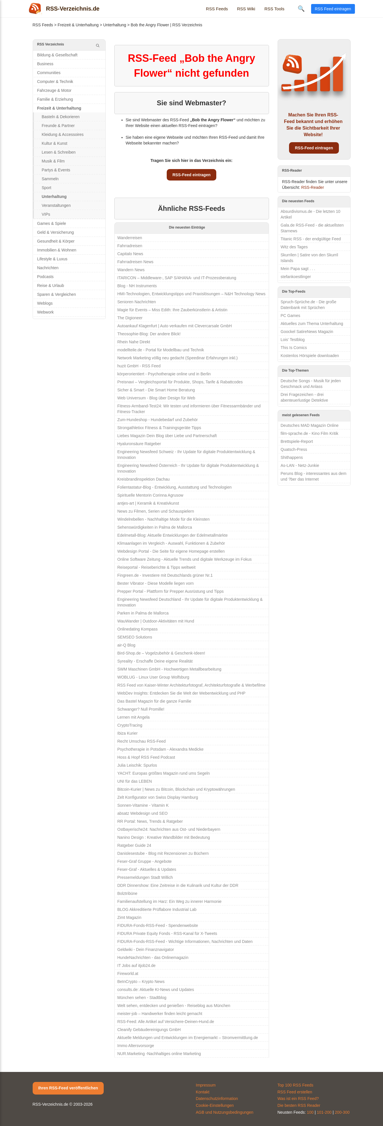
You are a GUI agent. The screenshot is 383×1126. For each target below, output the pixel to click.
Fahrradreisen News (135, 261)
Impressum (206, 1085)
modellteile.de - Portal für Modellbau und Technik (160, 350)
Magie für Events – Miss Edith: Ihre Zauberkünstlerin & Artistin (172, 310)
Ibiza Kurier (127, 733)
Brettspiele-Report (297, 441)
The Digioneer (130, 318)
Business (45, 64)
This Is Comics (294, 347)
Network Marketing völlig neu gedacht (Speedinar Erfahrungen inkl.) (177, 358)
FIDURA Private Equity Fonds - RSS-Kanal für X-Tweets (167, 933)
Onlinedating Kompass (137, 629)
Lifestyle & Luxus (52, 259)
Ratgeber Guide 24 (134, 845)
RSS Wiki (246, 8)
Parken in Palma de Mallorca (143, 613)
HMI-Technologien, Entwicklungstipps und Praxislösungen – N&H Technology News (191, 294)
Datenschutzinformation (217, 1098)
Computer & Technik (55, 81)
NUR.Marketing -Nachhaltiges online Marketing (159, 1053)
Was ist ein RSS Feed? (298, 1098)
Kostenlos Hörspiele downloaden (310, 355)
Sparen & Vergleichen (56, 294)
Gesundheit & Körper (56, 241)
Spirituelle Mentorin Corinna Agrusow (150, 495)
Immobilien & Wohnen (56, 250)
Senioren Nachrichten (136, 302)
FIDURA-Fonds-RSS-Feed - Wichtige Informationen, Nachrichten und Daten (185, 941)
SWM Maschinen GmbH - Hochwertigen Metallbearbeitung (169, 669)
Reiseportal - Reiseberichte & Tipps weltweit (156, 567)
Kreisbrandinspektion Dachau (143, 479)
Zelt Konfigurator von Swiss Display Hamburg (157, 797)
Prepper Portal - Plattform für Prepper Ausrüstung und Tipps (170, 591)
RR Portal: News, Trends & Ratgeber (150, 821)
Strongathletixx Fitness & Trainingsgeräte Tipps (159, 427)
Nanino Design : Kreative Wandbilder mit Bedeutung (163, 837)
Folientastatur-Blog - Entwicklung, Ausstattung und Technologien (174, 487)
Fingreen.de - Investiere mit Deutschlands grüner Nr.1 (165, 575)
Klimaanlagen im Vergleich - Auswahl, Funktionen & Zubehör (171, 543)
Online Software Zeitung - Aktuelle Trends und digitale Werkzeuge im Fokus (184, 559)
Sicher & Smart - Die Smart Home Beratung (156, 390)
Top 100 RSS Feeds (295, 1085)
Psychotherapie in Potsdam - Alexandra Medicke (160, 749)
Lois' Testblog (293, 339)
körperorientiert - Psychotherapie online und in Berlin (164, 374)
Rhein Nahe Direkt (133, 342)
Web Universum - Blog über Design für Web (156, 398)
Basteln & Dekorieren (61, 116)
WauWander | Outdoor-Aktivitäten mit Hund (155, 621)
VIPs (46, 214)
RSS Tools (274, 8)
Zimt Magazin (129, 917)
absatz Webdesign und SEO (142, 813)
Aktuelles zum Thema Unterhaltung (312, 323)
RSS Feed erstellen (295, 1092)
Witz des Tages (294, 247)
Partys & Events (56, 170)
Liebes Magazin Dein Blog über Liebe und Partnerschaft (167, 435)
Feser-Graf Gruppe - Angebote (144, 861)
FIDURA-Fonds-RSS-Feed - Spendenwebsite (157, 925)
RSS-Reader (312, 187)
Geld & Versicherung (55, 232)
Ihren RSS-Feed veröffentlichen (68, 1088)
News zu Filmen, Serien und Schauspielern (155, 511)
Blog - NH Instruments (137, 286)
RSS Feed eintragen (333, 9)
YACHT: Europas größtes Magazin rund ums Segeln (163, 773)
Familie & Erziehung (55, 99)
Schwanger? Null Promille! (140, 709)
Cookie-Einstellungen (215, 1105)
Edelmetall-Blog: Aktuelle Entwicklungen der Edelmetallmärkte (172, 535)
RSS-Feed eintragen (191, 175)
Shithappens (292, 457)
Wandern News (131, 269)
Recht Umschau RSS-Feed (141, 741)
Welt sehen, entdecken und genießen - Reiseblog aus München (173, 1005)
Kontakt (202, 1092)
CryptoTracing (129, 725)
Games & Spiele (51, 223)
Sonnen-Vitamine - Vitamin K (143, 805)
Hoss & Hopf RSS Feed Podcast (146, 757)
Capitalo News (130, 253)
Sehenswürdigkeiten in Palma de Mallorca (154, 527)
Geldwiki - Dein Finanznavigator (145, 949)
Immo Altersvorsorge (135, 1045)
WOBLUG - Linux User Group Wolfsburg (153, 677)
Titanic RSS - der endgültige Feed (311, 239)
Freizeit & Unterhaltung (78, 25)
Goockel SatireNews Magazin (307, 331)
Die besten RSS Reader (299, 1105)
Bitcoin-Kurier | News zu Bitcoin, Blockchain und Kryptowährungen (176, 789)
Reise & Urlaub (50, 285)
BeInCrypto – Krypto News (141, 981)
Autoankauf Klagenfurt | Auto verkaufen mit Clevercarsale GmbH (174, 326)
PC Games (290, 315)
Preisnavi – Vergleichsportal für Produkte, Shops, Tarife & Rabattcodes (180, 382)
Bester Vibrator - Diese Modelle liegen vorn (155, 583)
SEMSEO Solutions (134, 637)
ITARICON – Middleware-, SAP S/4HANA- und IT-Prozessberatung (176, 277)
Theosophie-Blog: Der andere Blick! (149, 334)
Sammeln (50, 179)
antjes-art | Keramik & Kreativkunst (148, 503)
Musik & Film (53, 161)
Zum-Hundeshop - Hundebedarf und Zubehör (157, 419)
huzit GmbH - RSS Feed (139, 366)
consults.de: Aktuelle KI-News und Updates (155, 989)
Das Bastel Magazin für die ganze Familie (154, 701)
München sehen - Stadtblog (141, 997)
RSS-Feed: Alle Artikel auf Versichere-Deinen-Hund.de (165, 1021)
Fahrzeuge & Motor (54, 90)
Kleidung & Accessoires (63, 134)
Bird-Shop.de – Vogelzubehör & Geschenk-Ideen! (161, 653)
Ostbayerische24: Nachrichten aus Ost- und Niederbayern (169, 829)
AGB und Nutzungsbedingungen (225, 1112)
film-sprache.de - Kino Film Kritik (310, 433)
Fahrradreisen (129, 245)
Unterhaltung (114, 25)
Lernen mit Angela (133, 717)
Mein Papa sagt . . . (298, 268)
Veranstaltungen (56, 205)
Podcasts (45, 276)
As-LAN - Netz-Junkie (300, 465)
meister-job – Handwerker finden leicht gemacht (159, 1013)
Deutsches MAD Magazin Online (310, 425)
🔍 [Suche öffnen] (301, 8)
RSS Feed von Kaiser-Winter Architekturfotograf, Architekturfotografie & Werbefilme (191, 685)
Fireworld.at (127, 973)
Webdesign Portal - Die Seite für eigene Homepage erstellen (171, 551)
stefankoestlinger (296, 276)
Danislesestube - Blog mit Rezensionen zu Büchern (163, 853)
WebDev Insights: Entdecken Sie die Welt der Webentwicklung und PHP (181, 693)
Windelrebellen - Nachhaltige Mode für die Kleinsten (163, 519)
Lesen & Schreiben (59, 152)
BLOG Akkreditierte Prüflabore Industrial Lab (157, 909)
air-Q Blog (126, 645)
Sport (46, 187)
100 (310, 1112)
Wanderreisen (129, 237)
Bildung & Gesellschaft (57, 55)
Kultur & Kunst (55, 143)
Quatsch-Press (294, 449)
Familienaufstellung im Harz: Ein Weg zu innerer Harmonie (169, 901)
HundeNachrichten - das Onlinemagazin (152, 957)
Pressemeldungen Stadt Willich (145, 877)
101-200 (324, 1112)
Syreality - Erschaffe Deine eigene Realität (155, 661)
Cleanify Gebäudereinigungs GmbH (149, 1029)
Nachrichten (48, 267)
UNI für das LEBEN (134, 781)
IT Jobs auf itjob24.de (136, 965)
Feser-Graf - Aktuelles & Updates (146, 869)
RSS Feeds (217, 8)
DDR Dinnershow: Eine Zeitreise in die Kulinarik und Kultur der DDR (178, 885)
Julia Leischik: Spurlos (137, 765)
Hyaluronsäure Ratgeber (139, 443)
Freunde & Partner (58, 125)
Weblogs (45, 303)
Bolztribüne (127, 893)
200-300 (342, 1112)
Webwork (45, 312)
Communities (49, 72)
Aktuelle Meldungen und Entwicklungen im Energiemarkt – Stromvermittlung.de (187, 1037)
